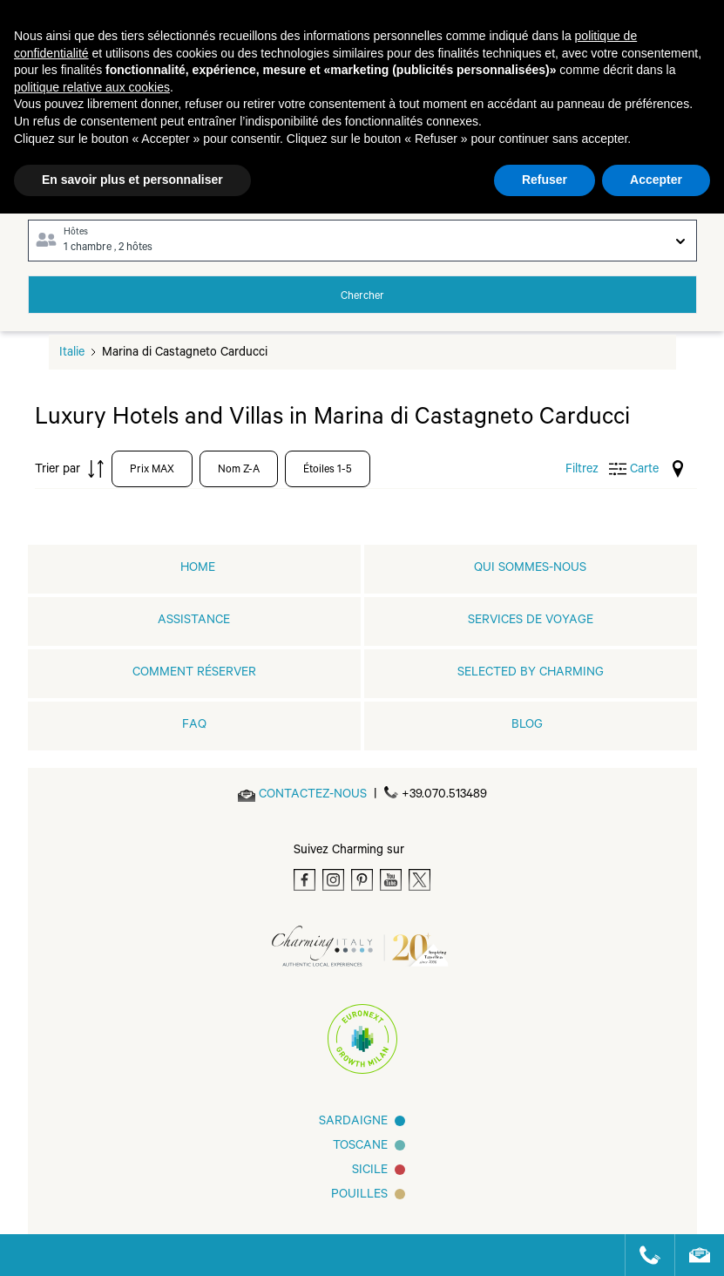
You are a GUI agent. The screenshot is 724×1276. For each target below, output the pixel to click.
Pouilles (359, 1196)
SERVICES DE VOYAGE (530, 621)
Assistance (194, 621)
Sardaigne (353, 1123)
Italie (72, 354)
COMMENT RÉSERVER (194, 674)
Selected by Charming (530, 674)
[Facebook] (304, 880)
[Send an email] (313, 795)
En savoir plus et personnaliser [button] (132, 180)
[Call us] (642, 1255)
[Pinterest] (362, 880)
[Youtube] (391, 880)
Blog (527, 726)
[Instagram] (333, 880)
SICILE (370, 1171)
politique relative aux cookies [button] (92, 87)
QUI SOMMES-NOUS (530, 569)
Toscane (360, 1147)
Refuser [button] (544, 180)
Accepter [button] (656, 180)
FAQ (194, 726)
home (197, 569)
